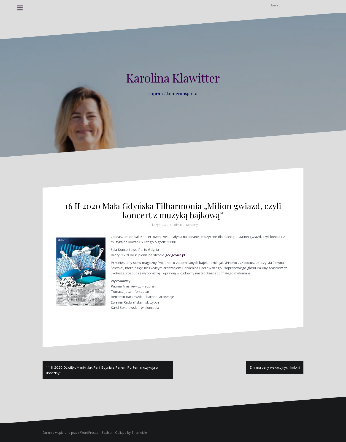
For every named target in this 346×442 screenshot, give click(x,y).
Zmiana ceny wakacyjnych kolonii (275, 367)
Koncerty (192, 225)
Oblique (120, 432)
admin (177, 225)
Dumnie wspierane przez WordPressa (70, 432)
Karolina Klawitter (173, 78)
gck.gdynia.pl (175, 255)
